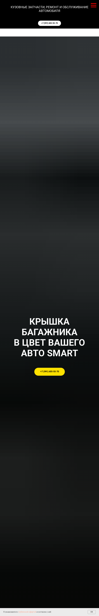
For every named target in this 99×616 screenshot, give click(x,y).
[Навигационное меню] (93, 5)
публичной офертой (27, 612)
